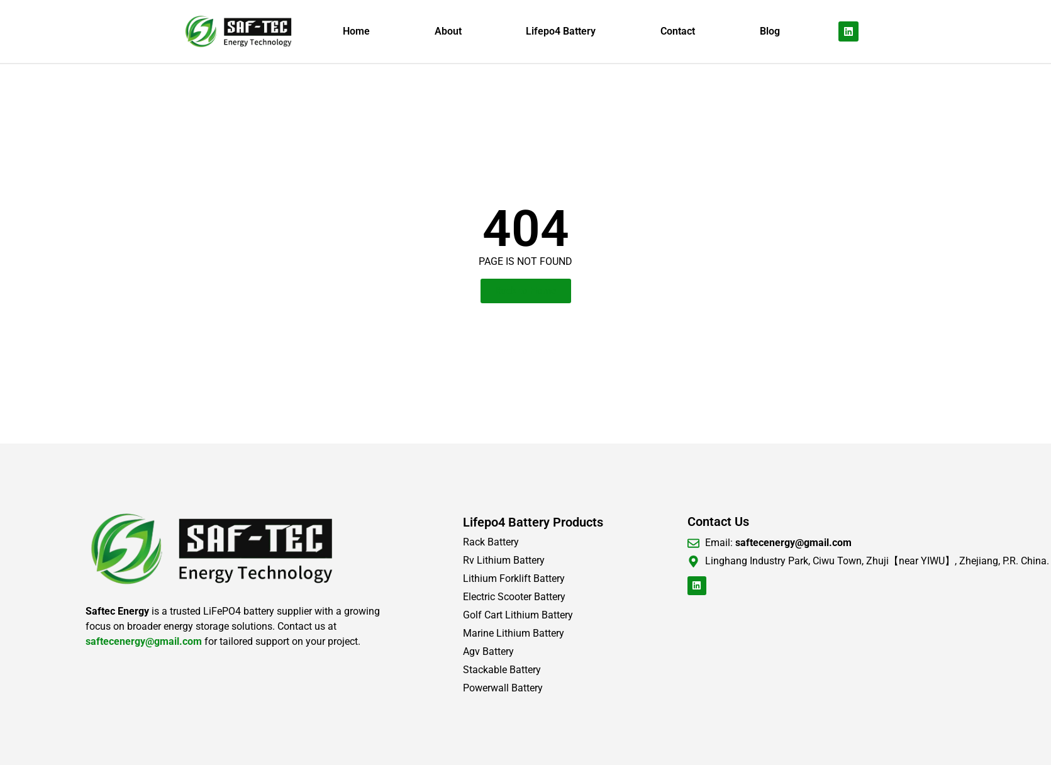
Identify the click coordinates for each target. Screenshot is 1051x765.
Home (356, 31)
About (448, 31)
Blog (770, 31)
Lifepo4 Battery (561, 31)
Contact (677, 31)
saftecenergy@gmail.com (144, 641)
